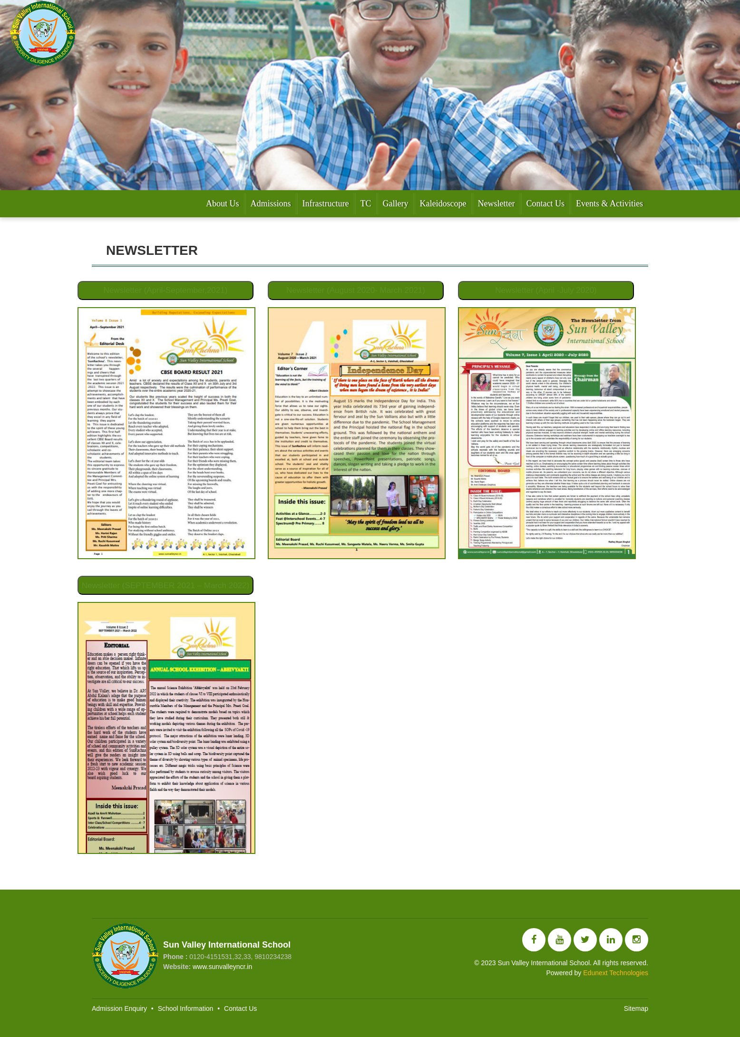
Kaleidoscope (443, 203)
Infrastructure (325, 203)
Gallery (396, 203)
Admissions (271, 203)
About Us (222, 203)
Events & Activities (609, 203)
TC (365, 203)
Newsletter (496, 203)
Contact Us (545, 203)
